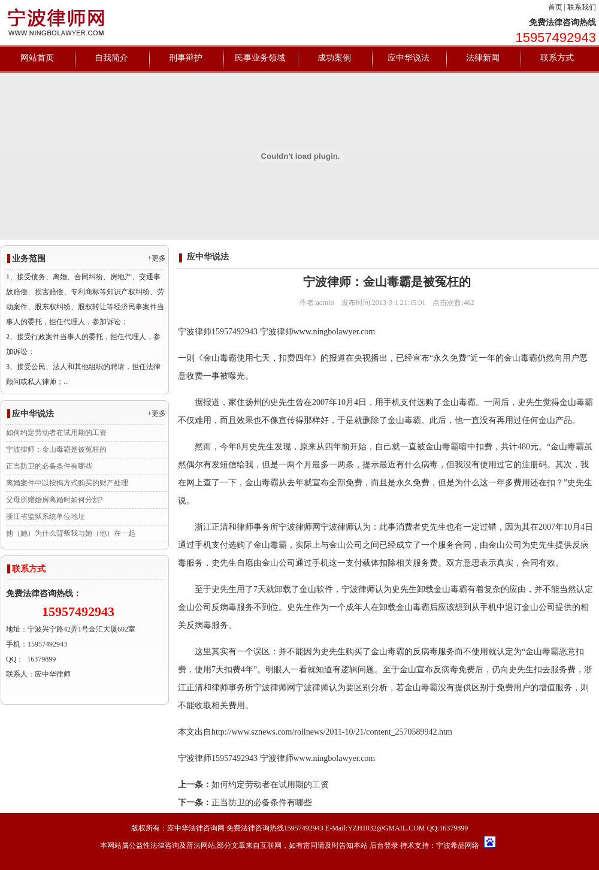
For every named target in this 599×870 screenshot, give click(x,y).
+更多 (156, 258)
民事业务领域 (260, 57)
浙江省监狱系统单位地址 (45, 516)
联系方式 (557, 57)
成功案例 (334, 57)
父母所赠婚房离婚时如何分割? (54, 500)
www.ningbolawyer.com (335, 331)
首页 (555, 7)
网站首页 (37, 57)
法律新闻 (483, 57)
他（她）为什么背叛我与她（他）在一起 (70, 533)
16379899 (41, 659)
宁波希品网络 (457, 845)
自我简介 (111, 57)
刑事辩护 (185, 57)
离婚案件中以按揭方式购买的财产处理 (67, 483)
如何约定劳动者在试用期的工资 (56, 432)
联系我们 (581, 7)
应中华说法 (408, 57)
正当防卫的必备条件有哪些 (49, 466)
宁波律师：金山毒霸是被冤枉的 (56, 449)
